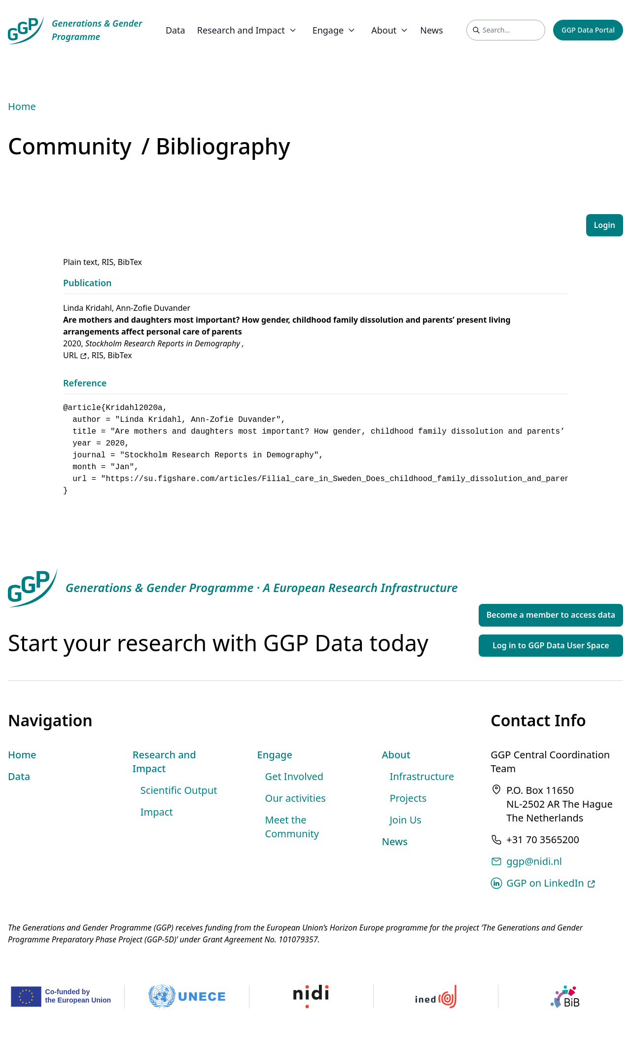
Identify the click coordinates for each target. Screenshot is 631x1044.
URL (75, 355)
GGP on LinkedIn (551, 883)
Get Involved (294, 776)
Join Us (405, 819)
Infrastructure (421, 776)
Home (22, 106)
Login (604, 225)
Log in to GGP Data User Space (550, 645)
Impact (156, 812)
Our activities (295, 798)
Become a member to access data (551, 614)
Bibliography (223, 146)
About (396, 754)
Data (175, 30)
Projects (407, 798)
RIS (107, 262)
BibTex (130, 262)
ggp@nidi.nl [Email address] (534, 861)
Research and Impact (164, 761)
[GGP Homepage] (75, 30)
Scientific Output (178, 790)
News (431, 30)
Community (70, 146)
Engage (274, 754)
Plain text (80, 262)
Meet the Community (292, 826)
